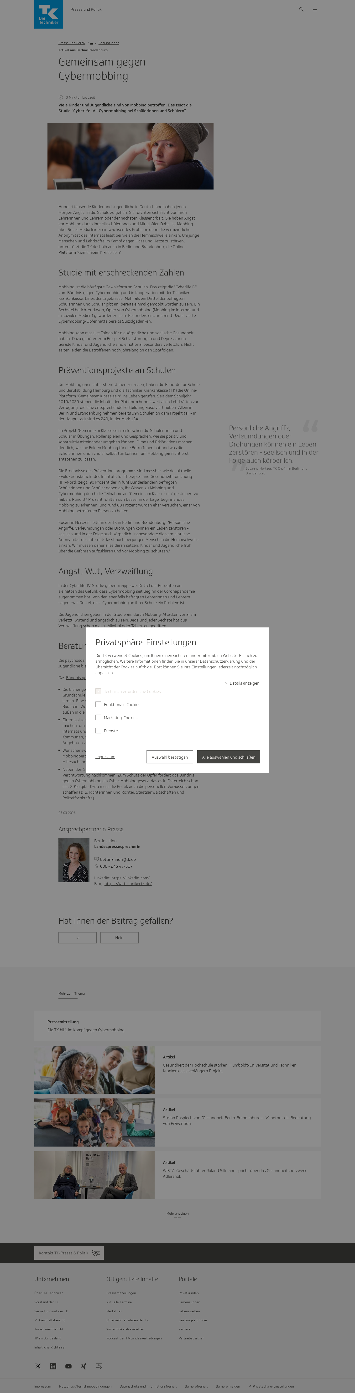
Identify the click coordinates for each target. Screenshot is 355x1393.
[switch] (242, 683)
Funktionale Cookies (122, 704)
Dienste (111, 730)
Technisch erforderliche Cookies (132, 691)
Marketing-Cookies (120, 717)
